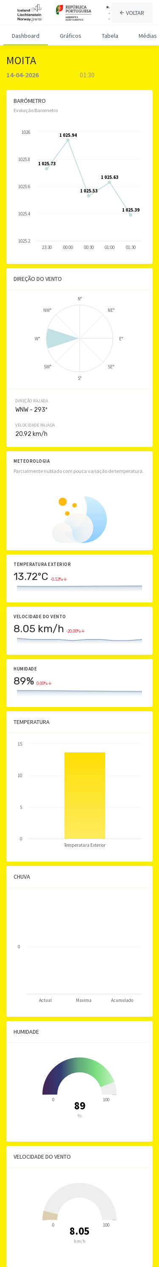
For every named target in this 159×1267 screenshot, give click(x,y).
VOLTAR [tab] (132, 12)
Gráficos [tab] (70, 36)
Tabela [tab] (110, 36)
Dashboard (25, 36)
